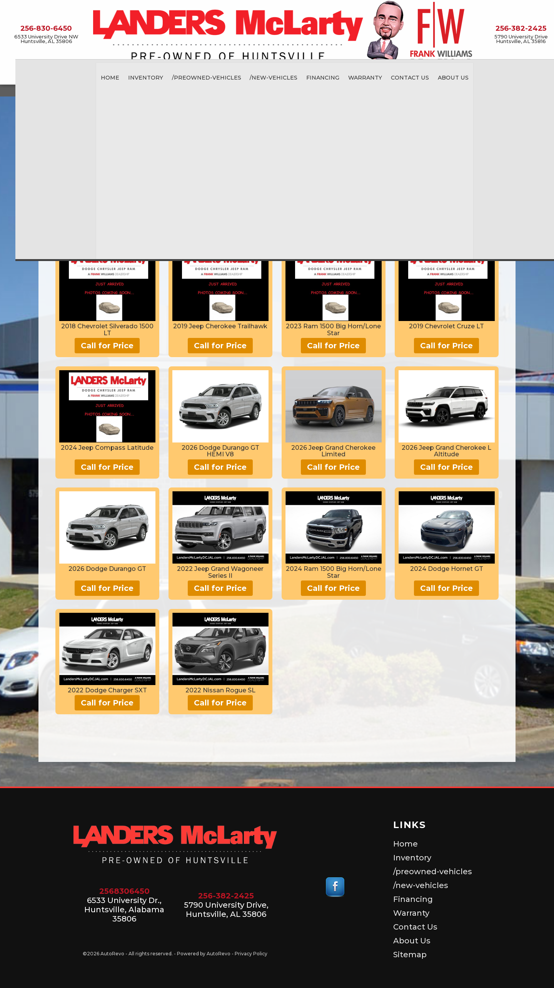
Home (405, 843)
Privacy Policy (251, 953)
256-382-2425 (226, 895)
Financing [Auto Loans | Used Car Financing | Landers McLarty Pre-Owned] (315, 75)
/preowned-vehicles (199, 75)
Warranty (411, 913)
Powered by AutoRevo (203, 953)
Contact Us (403, 75)
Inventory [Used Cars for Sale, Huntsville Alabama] (137, 75)
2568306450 (124, 891)
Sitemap (410, 954)
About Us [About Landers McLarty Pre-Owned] (446, 75)
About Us (412, 940)
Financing (413, 899)
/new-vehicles (266, 75)
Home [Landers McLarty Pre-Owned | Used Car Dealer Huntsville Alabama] (102, 75)
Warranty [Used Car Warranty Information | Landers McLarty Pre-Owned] (358, 75)
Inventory (412, 857)
